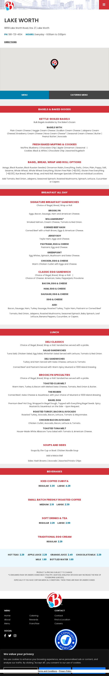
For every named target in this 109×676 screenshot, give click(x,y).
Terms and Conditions (47, 671)
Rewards (33, 619)
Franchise (34, 623)
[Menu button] (104, 4)
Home (7, 615)
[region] (54, 663)
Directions (10, 42)
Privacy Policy (65, 671)
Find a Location (62, 619)
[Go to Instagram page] (15, 636)
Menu (25, 94)
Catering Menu (79, 94)
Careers (58, 623)
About (7, 619)
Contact (58, 615)
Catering (33, 615)
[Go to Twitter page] (9, 636)
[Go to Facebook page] (5, 636)
